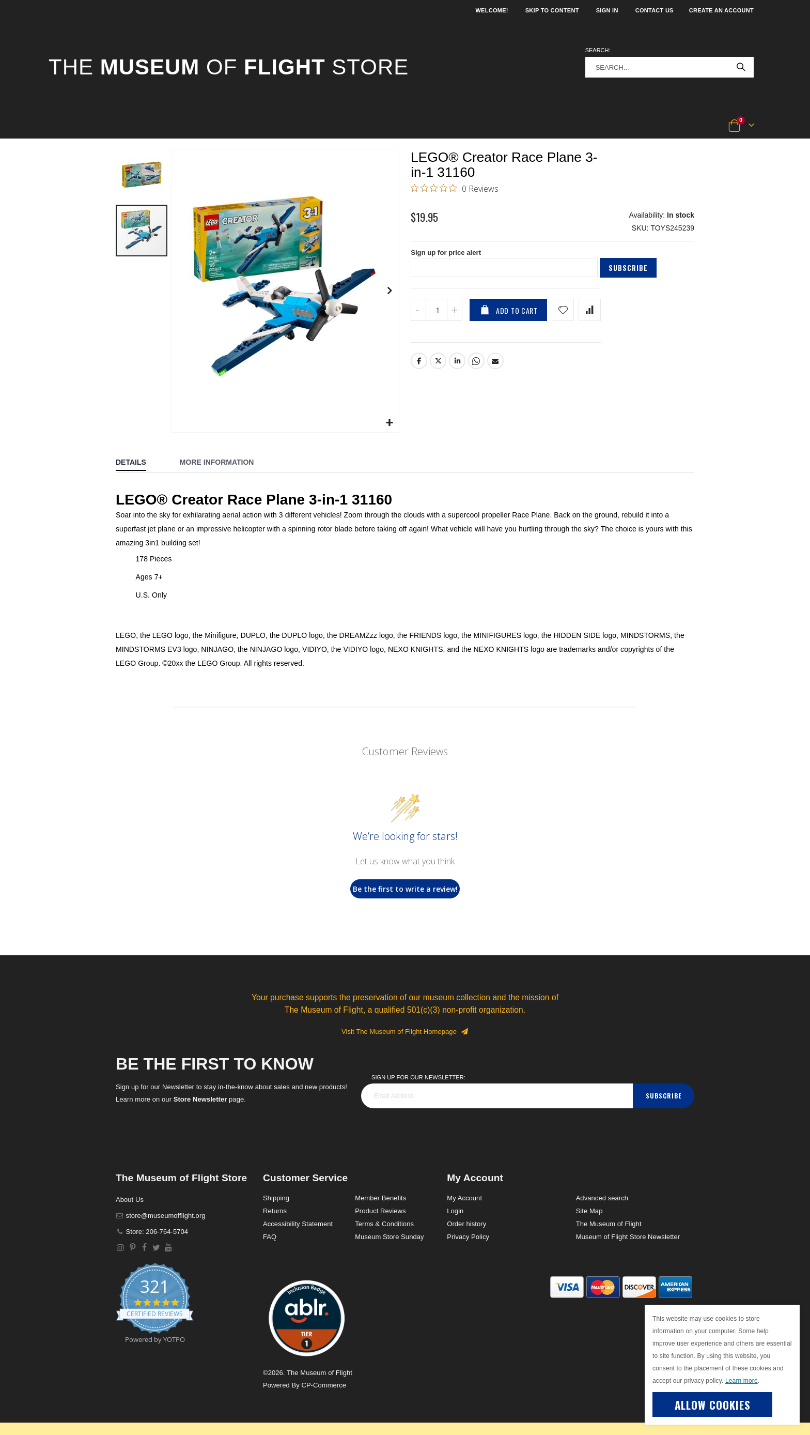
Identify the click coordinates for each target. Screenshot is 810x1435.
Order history (466, 1224)
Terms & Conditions (384, 1224)
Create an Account (721, 10)
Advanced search (602, 1198)
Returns (275, 1211)
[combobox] (669, 67)
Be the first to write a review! (405, 889)
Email (496, 368)
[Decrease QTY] (418, 317)
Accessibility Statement (298, 1224)
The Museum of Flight (609, 1224)
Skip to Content (552, 10)
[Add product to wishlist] (563, 317)
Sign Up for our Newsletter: (418, 1077)
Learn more (741, 1380)
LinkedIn (457, 368)
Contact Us (654, 10)
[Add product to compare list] (590, 317)
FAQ (269, 1237)
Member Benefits (380, 1198)
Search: (598, 50)
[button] (83, 126)
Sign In (607, 10)
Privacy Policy (468, 1237)
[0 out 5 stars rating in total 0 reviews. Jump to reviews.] (455, 190)
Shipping (276, 1198)
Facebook (419, 368)
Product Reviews (380, 1211)
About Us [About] (130, 1199)
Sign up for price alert (448, 259)
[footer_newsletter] (497, 1095)
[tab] (139, 463)
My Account (464, 1198)
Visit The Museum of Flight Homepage (405, 1031)
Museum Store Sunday (389, 1237)
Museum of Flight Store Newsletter (628, 1237)
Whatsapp (477, 368)
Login (455, 1211)
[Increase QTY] (454, 317)
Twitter (438, 368)
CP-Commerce (323, 1385)
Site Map (589, 1211)
